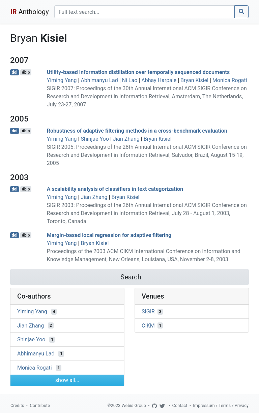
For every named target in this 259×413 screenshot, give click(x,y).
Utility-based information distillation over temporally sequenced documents (138, 72)
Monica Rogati (229, 80)
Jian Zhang (126, 139)
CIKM (148, 325)
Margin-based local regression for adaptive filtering (109, 235)
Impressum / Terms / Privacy (221, 405)
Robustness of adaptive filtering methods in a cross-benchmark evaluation (137, 131)
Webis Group (133, 405)
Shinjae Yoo (95, 139)
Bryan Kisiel (194, 80)
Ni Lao (130, 80)
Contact (180, 405)
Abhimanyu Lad (99, 80)
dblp (26, 72)
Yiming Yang (62, 80)
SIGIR (148, 311)
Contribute (40, 405)
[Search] (144, 11)
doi (15, 72)
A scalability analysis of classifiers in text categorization (115, 189)
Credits (17, 405)
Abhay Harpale (158, 80)
